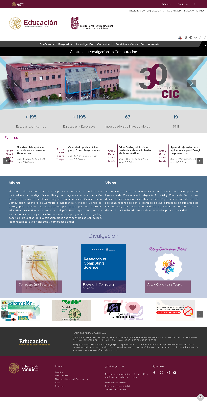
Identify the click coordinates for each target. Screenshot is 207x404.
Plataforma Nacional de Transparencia (71, 379)
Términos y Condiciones (115, 389)
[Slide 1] (93, 106)
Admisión (153, 44)
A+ (196, 37)
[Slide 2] (98, 106)
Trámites (166, 4)
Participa (59, 372)
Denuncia (59, 386)
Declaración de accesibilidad (117, 386)
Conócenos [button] (47, 44)
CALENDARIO (158, 11)
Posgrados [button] (65, 44)
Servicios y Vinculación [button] (129, 44)
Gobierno (183, 4)
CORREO (146, 11)
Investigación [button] (84, 44)
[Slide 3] (103, 106)
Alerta (57, 382)
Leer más (134, 377)
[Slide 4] (109, 106)
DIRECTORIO (134, 11)
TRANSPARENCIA (173, 11)
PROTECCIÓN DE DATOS (193, 11)
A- (201, 37)
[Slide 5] (114, 106)
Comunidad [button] (104, 44)
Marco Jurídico (61, 375)
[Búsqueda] (194, 4)
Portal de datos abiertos (115, 382)
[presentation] (6, 161)
